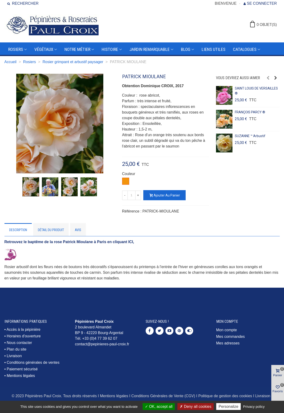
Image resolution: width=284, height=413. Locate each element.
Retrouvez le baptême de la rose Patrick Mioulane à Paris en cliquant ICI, (69, 242)
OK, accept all (158, 407)
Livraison (14, 356)
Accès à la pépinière (23, 329)
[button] (268, 78)
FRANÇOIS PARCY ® (250, 112)
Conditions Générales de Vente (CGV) (163, 396)
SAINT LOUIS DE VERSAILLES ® (256, 90)
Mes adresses (228, 343)
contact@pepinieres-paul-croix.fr (102, 344)
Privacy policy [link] (254, 407)
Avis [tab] (78, 230)
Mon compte (226, 330)
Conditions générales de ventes (33, 362)
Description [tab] (18, 230)
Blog (185, 49)
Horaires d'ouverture (24, 336)
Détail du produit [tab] (51, 230)
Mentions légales (21, 376)
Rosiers (15, 49)
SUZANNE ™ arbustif (250, 136)
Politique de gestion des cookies (225, 396)
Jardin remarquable (149, 49)
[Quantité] (132, 195)
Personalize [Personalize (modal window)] (228, 407)
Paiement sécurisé (22, 369)
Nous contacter (19, 343)
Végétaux (43, 49)
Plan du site (17, 349)
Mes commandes (230, 337)
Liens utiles (213, 49)
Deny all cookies (195, 407)
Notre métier (77, 49)
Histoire (110, 49)
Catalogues (244, 49)
